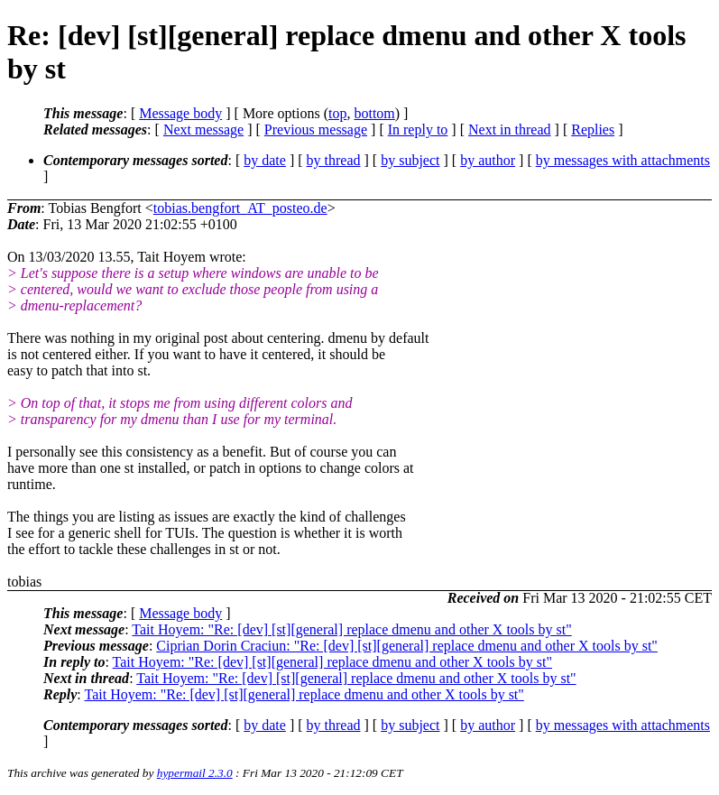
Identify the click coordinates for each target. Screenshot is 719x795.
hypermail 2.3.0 (195, 773)
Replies (592, 129)
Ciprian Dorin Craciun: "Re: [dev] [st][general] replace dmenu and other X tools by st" (407, 645)
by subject (410, 160)
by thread (334, 160)
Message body (180, 113)
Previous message (315, 129)
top (337, 113)
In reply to (418, 129)
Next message (203, 129)
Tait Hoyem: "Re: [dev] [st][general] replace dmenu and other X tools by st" (351, 629)
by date (265, 160)
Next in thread (509, 129)
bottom (374, 113)
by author (487, 160)
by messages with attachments (623, 160)
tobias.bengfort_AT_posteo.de (240, 208)
